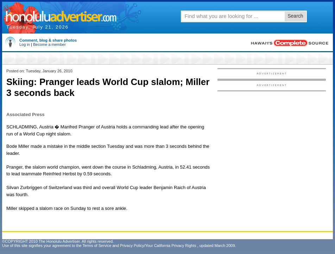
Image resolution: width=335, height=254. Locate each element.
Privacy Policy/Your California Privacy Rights (158, 245)
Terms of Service (96, 245)
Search (295, 16)
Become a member (49, 44)
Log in (24, 44)
